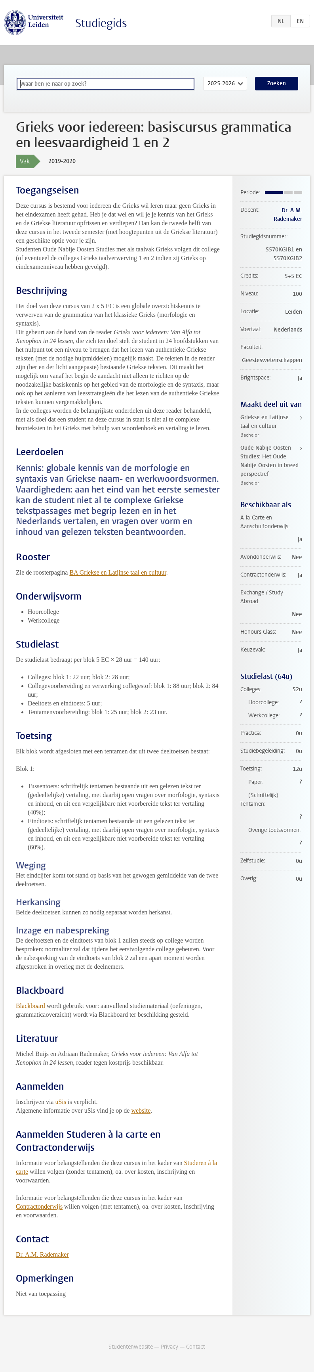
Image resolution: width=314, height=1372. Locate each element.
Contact (195, 1347)
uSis (60, 1101)
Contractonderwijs (39, 1206)
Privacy (169, 1347)
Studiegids (101, 23)
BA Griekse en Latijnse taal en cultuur (117, 572)
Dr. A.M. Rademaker (42, 1254)
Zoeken (276, 83)
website (140, 1110)
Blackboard (30, 1005)
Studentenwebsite (130, 1347)
